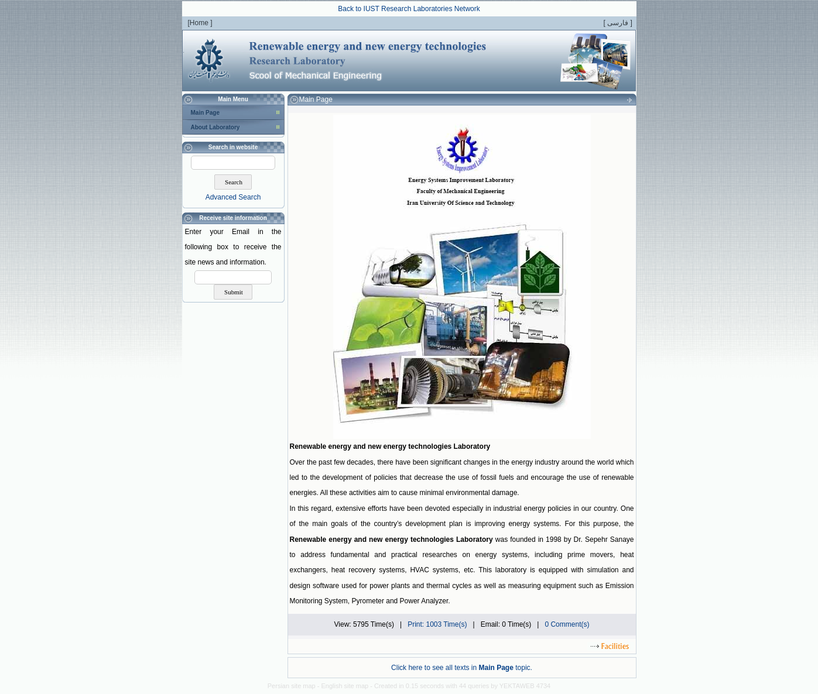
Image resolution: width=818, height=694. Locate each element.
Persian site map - (294, 685)
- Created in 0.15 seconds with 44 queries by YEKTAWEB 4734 (460, 685)
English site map (345, 685)
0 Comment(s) (567, 624)
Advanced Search (233, 197)
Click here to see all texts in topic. (461, 668)
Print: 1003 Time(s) (437, 624)
